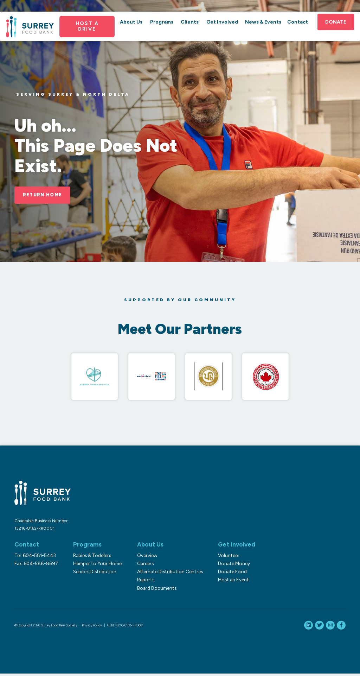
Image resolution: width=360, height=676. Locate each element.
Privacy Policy (92, 628)
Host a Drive (89, 34)
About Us (132, 29)
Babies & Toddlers (91, 558)
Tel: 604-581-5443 (35, 558)
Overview (145, 558)
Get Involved (222, 29)
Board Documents (154, 590)
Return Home (46, 195)
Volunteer (225, 558)
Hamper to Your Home (96, 566)
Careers (143, 566)
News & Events (262, 29)
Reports (143, 582)
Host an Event (229, 582)
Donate (332, 29)
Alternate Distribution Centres (167, 574)
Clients (190, 29)
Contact (295, 29)
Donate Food (228, 574)
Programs (162, 29)
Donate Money (230, 566)
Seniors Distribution (93, 574)
